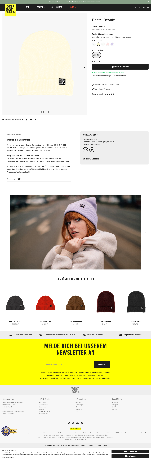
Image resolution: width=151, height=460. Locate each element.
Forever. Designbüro (81, 439)
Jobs (77, 411)
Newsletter (79, 409)
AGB (83, 437)
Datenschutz (96, 437)
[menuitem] (26, 7)
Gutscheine (42, 407)
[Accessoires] (57, 7)
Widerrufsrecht (43, 414)
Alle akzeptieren (130, 451)
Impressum (88, 437)
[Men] (28, 7)
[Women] (41, 7)
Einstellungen (130, 456)
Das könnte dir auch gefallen (75, 279)
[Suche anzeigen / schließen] (135, 7)
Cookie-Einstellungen (107, 437)
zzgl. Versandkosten (109, 29)
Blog (77, 407)
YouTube (114, 409)
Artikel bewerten (120, 76)
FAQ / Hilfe (42, 402)
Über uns (78, 402)
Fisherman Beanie (15, 321)
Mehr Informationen (8, 457)
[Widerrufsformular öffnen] (75, 429)
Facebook (115, 402)
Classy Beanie (105, 321)
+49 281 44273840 (8, 414)
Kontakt (41, 409)
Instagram (115, 405)
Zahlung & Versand (44, 411)
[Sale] (73, 7)
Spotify (114, 407)
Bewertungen (97, 94)
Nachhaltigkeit (80, 405)
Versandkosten (34, 433)
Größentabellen (43, 405)
